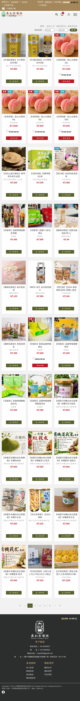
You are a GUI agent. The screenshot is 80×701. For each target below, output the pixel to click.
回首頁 (40, 2)
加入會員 (30, 668)
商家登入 (5, 2)
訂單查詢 (43, 5)
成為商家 (14, 2)
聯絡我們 (48, 671)
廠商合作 (48, 668)
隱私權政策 (31, 678)
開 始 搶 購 (66, 81)
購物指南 (67, 2)
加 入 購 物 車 (15, 80)
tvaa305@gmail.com (45, 653)
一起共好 (23, 2)
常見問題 (57, 2)
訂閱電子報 (8, 5)
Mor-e (59, 686)
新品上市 (50, 26)
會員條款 (30, 674)
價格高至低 (72, 26)
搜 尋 (73, 30)
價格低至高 (61, 26)
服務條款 (48, 2)
